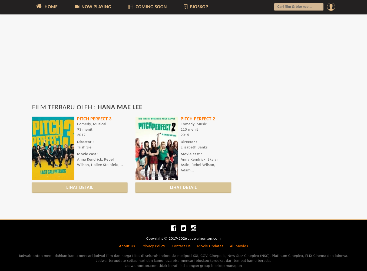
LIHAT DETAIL (79, 187)
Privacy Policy (153, 245)
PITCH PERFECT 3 (94, 119)
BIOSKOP (195, 7)
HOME (46, 6)
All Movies (239, 245)
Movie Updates (210, 245)
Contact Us (181, 245)
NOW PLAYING (92, 7)
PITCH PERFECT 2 (198, 119)
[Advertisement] (183, 61)
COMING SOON (147, 7)
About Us (127, 245)
